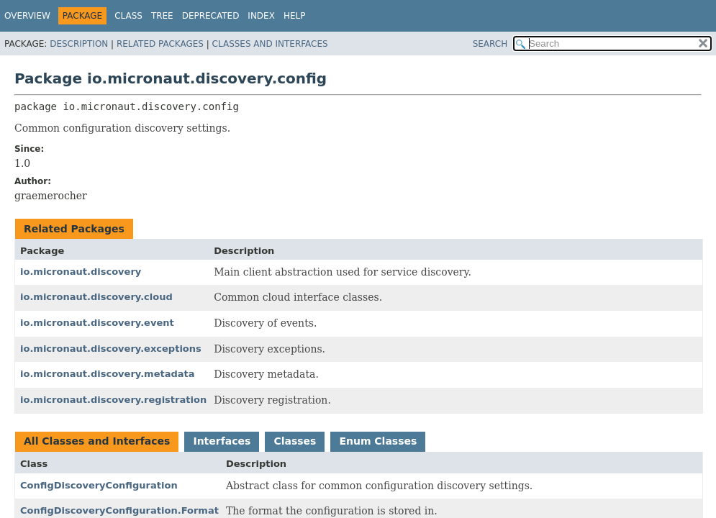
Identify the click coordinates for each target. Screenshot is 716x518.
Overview (27, 16)
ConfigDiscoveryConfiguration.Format (119, 510)
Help (295, 16)
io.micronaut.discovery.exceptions (110, 348)
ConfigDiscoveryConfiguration (99, 485)
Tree (162, 16)
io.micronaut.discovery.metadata (107, 373)
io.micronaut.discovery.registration (113, 399)
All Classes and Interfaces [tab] (97, 441)
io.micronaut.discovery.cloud (96, 296)
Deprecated (211, 16)
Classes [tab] (294, 441)
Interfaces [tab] (221, 441)
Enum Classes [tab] (378, 441)
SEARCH (490, 44)
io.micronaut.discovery (80, 271)
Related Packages (160, 44)
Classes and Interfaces (270, 44)
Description (79, 44)
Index (261, 16)
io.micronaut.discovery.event (97, 322)
